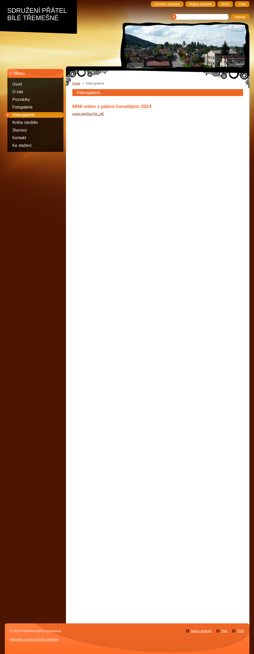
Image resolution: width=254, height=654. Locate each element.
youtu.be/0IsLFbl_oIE (88, 114)
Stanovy (19, 130)
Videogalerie (23, 115)
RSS (240, 631)
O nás (17, 92)
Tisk (224, 631)
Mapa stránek (201, 631)
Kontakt (19, 138)
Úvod (17, 84)
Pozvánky (21, 99)
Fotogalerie (22, 107)
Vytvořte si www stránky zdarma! (34, 639)
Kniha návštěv (25, 122)
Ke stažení (22, 145)
